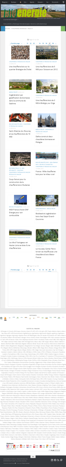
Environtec (48, 364)
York (40, 439)
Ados (63, 331)
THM (31, 428)
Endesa (59, 362)
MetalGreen (34, 395)
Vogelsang (52, 435)
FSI (25, 373)
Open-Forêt (4, 404)
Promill (8, 410)
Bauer (36, 341)
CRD (30, 356)
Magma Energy (49, 391)
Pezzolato (24, 406)
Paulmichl (44, 404)
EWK (24, 368)
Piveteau (61, 406)
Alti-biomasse (16, 337)
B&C (55, 339)
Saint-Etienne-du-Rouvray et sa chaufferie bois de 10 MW (20, 134)
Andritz (33, 337)
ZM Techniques (51, 439)
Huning (55, 379)
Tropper (13, 431)
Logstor (24, 391)
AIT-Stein (57, 335)
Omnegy (54, 402)
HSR (45, 379)
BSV (8, 350)
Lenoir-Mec (47, 389)
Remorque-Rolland (45, 412)
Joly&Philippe (40, 383)
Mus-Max (25, 397)
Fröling (22, 373)
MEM (54, 393)
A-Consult (10, 331)
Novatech (23, 402)
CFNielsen (48, 352)
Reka (37, 412)
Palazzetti (32, 404)
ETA (18, 366)
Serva (1, 420)
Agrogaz (9, 335)
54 (40, 43)
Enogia (38, 364)
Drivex (50, 360)
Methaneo (41, 395)
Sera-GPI (47, 418)
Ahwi (25, 335)
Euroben (44, 366)
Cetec (38, 352)
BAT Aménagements (28, 341)
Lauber (31, 389)
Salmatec (58, 414)
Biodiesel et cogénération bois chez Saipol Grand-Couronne (46, 216)
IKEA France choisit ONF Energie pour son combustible (19, 213)
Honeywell (22, 379)
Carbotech (4, 352)
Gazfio (49, 373)
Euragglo (29, 366)
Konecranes (23, 387)
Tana (11, 426)
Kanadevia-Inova (6, 385)
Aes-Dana (4, 333)
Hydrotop (60, 379)
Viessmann (32, 435)
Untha (60, 431)
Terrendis (62, 426)
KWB (58, 387)
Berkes (3, 344)
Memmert (9, 395)
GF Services (60, 373)
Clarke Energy (32, 354)
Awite (46, 339)
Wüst (32, 439)
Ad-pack (41, 331)
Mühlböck (60, 397)
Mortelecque (61, 395)
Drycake (55, 360)
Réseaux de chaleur (15, 174)
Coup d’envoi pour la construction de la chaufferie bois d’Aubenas (19, 182)
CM (38, 354)
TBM (14, 426)
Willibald (24, 439)
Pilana (44, 406)
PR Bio (38, 408)
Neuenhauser (46, 399)
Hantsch (56, 375)
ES (2, 366)
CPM (27, 356)
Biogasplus (21, 346)
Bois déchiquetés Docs (15, 124)
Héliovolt (2, 381)
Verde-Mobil (4, 435)
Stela (8, 424)
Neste (40, 399)
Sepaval (26, 418)
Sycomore (63, 424)
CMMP (41, 354)
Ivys (4, 383)
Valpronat (30, 433)
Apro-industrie (55, 337)
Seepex (7, 418)
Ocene (32, 402)
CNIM (46, 354)
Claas (25, 354)
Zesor (44, 439)
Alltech (10, 337)
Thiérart (27, 428)
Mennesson (16, 395)
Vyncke (7, 437)
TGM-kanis (8, 428)
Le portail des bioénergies (10, 19)
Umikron (37, 431)
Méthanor (47, 397)
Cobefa (50, 354)
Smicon (55, 420)
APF (49, 337)
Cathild (15, 352)
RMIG (56, 412)
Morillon (54, 395)
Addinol (54, 331)
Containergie (21, 356)
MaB (43, 391)
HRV (41, 379)
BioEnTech (61, 344)
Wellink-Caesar (55, 437)
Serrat (62, 418)
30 (34, 43)
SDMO (2, 418)
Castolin (10, 352)
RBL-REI (15, 412)
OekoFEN (37, 402)
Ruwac (37, 414)
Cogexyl (56, 354)
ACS (37, 331)
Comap (61, 354)
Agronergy (15, 335)
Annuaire (40, 2)
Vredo (2, 437)
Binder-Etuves (37, 344)
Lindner (3, 391)
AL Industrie (4, 337)
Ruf (33, 414)
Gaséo (36, 373)
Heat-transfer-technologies (28, 377)
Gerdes (54, 373)
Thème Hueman (25, 463)
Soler (14, 422)
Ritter (52, 412)
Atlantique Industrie (28, 339)
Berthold (8, 344)
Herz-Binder (51, 377)
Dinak (29, 360)
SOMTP (32, 422)
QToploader (48, 410)
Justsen (47, 383)
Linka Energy (9, 391)
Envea (42, 364)
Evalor (10, 368)
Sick (19, 420)
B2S (58, 339)
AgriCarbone (35, 333)
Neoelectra (28, 399)
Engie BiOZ (32, 364)
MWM (31, 397)
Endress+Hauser (4, 364)
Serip (52, 418)
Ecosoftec (32, 362)
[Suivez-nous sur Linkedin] (52, 460)
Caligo (36, 350)
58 (53, 43)
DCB (25, 358)
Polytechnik (21, 408)
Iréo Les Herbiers (61, 381)
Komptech (16, 387)
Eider (45, 362)
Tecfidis (26, 426)
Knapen (54, 385)
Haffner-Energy (48, 375)
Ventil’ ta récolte (47, 433)
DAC (9, 358)
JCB (7, 383)
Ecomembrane (24, 362)
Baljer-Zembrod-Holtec (11, 341)
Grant (14, 375)
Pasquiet (38, 404)
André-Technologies (41, 337)
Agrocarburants (41, 208)
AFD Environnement (16, 333)
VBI (35, 433)
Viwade (46, 435)
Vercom (55, 433)
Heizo (38, 377)
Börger (24, 350)
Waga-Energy (14, 437)
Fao (52, 368)
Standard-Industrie (55, 422)
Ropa (60, 412)
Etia (21, 366)
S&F (45, 414)
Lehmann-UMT (38, 389)
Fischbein (24, 370)
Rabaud (54, 410)
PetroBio (18, 406)
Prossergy (14, 410)
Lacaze (22, 389)
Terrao (57, 426)
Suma (49, 424)
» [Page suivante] (55, 43)
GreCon (19, 375)
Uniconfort (43, 431)
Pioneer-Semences (53, 406)
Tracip (55, 428)
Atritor (36, 339)
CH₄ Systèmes (12, 354)
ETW (24, 366)
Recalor (21, 412)
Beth (13, 344)
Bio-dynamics (45, 344)
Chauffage (20, 170)
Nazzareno (9, 399)
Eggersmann (39, 362)
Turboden (21, 431)
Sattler (17, 416)
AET (9, 333)
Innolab (37, 381)
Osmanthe (11, 404)
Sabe (54, 414)
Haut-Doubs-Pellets (6, 377)
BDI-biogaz (46, 341)
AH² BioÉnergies (32, 335)
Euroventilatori (4, 368)
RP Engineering (16, 414)
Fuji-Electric (31, 373)
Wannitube (27, 437)
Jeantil (11, 383)
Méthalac (41, 397)
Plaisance (4, 408)
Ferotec (6, 370)
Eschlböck (7, 366)
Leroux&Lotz (54, 389)
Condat (9, 356)
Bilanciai (30, 344)
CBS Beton (29, 352)
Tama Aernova (5, 426)
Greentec (33, 375)
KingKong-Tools (47, 385)
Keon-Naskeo (32, 385)
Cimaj (21, 354)
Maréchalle (23, 393)
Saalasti (49, 414)
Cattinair (20, 352)
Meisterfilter (49, 393)
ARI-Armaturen (10, 339)
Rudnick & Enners (26, 414)
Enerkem (19, 364)
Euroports (55, 366)
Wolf (29, 439)
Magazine (5, 2)
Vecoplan (39, 433)
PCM (50, 404)
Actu (25, 2)
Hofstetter (6, 379)
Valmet (18, 433)
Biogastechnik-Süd (30, 346)
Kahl (62, 383)
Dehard (35, 358)
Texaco (2, 428)
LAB (8, 389)
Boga (42, 348)
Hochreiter (63, 377)
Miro (50, 395)
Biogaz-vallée (49, 346)
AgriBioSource (27, 333)
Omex (49, 402)
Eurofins (49, 366)
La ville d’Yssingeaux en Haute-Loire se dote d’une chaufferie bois (19, 245)
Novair (17, 402)
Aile (39, 335)
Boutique (13, 2)
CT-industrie (49, 356)
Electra (54, 362)
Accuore (23, 331)
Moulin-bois (9, 397)
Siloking (23, 420)
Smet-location (48, 420)
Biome (11, 348)
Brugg (56, 348)
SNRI (59, 420)
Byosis (19, 350)
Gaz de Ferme (43, 373)
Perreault (3, 406)
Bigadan (24, 344)
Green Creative (26, 375)
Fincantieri (18, 370)
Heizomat (44, 377)
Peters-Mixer (11, 406)
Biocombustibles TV (15, 168)
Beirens (52, 341)
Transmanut (61, 428)
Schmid (49, 416)
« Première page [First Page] (15, 43)
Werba (13, 439)
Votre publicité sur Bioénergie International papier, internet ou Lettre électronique (25, 24)
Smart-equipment (31, 420)
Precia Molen (44, 408)
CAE (33, 350)
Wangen (21, 437)
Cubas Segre (3, 358)
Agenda (32, 2)
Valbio (13, 433)
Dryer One (61, 360)
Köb (62, 387)
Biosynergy (24, 348)
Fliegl (29, 370)
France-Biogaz (47, 370)
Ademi (59, 331)
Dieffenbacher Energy (21, 360)
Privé (50, 408)
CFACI (43, 352)
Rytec (41, 414)
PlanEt (10, 408)
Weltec (62, 437)
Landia (26, 389)
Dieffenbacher (10, 360)
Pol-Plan (15, 408)
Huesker (49, 379)
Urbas (64, 431)
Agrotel (21, 335)
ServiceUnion (7, 420)
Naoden (3, 399)
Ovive (27, 404)
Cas (47, 2)
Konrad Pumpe (31, 387)
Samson (7, 416)
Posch (33, 408)
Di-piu (4, 360)
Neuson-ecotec (55, 399)
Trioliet (8, 431)
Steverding (13, 424)
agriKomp (54, 333)
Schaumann (31, 416)
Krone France (52, 387)
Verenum (11, 435)
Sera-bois (41, 418)
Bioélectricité (13, 92)
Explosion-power (31, 368)
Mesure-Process (25, 395)
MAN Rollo (10, 393)
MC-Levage (41, 393)
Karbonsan (15, 385)
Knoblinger (60, 385)
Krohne (46, 387)
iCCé (18, 381)
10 (27, 43)
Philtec (35, 406)
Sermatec (57, 418)
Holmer (12, 379)
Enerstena (25, 364)
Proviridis (20, 410)
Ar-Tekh (3, 339)
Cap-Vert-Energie (58, 350)
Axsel (51, 339)
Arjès (17, 339)
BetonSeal (18, 344)
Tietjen (36, 428)
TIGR (40, 428)
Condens (14, 356)
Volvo (57, 435)
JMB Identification (30, 383)
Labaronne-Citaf (14, 389)
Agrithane (61, 333)
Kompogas (9, 387)
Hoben (57, 377)
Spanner (42, 422)
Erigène (64, 364)
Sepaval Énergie (33, 418)
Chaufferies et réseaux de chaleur (19, 61)
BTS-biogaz (14, 350)
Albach (63, 335)
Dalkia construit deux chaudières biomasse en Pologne (45, 139)
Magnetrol (57, 391)
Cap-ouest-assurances (46, 350)
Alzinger (24, 337)
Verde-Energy (62, 433)
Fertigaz (12, 370)
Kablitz (57, 383)
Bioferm (3, 346)
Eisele (49, 362)
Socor (63, 420)
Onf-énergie (61, 402)
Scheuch (37, 416)
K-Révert (52, 383)
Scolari (63, 416)
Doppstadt (44, 360)
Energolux (13, 364)
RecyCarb (26, 412)
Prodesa (55, 408)
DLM (39, 360)
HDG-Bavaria (16, 377)
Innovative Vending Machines (48, 381)
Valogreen (24, 433)
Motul (3, 397)
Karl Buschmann (23, 385)
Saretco (12, 416)
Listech (19, 391)
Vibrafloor (25, 435)
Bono (46, 348)
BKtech (35, 348)
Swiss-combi (55, 424)
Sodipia (5, 422)
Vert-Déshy (18, 435)
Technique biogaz (33, 426)
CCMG (34, 352)
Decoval (29, 358)
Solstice (19, 422)
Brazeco (51, 348)
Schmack (43, 416)
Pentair (62, 404)
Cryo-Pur (35, 356)
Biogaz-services (40, 346)
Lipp (15, 391)
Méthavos (54, 397)
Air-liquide (43, 335)
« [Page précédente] (21, 43)
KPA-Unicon (39, 387)
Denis (45, 358)
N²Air (28, 402)
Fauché (60, 368)
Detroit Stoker (58, 358)
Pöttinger (41, 410)
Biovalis (30, 348)
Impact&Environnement (27, 381)
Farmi (55, 368)
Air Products (50, 335)
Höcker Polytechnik (11, 381)
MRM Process (18, 397)
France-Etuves (56, 370)
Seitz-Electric (19, 418)
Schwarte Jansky (56, 416)
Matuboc (29, 393)
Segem (12, 418)
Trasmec (2, 431)
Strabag (19, 424)
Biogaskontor (13, 346)
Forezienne (35, 370)
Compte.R (3, 356)
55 (43, 43)
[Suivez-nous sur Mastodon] (61, 460)
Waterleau (34, 437)
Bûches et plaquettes (46, 164)
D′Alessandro (15, 362)
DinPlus (34, 360)
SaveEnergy (23, 416)
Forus (40, 370)
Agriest (49, 333)
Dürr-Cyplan (8, 362)
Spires (47, 422)
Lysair (38, 391)
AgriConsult (43, 333)
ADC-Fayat (48, 331)
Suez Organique (43, 424)
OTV (16, 404)
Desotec (51, 358)
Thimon (22, 428)
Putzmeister (34, 410)
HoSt (27, 379)
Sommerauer (25, 422)
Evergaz (15, 368)
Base (19, 341)
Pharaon (30, 406)
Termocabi (51, 426)
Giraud (2, 375)
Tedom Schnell (43, 426)
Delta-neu (40, 358)
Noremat (5, 402)
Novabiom (12, 402)
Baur (40, 341)
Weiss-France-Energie (44, 437)
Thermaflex (15, 428)
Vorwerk (62, 435)
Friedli (17, 373)
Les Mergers (62, 389)
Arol (20, 339)
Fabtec (39, 368)
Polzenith (28, 408)
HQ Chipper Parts (34, 379)
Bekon (56, 341)
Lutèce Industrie (32, 391)
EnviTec (54, 364)
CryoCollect (42, 356)
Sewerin (14, 420)
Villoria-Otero (39, 435)
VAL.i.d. (9, 433)
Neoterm (34, 399)
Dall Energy (14, 358)
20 (30, 43)
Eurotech (61, 366)
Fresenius (11, 373)
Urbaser (3, 433)
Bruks (60, 348)
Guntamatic (40, 375)
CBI (24, 352)
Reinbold (32, 412)
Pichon (40, 406)
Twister (28, 431)
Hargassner (62, 375)
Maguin (63, 391)
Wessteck (18, 439)
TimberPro (45, 428)
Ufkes (32, 431)
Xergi (36, 439)
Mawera (35, 393)
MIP (46, 395)
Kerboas (39, 385)
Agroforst (3, 335)
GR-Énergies (8, 375)
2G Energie (3, 331)
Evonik (20, 368)
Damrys (21, 358)
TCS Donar (20, 426)
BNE (39, 348)
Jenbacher (16, 383)
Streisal (25, 424)
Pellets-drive (55, 404)
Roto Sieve (8, 414)
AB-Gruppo (17, 331)
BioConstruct (53, 344)
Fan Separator (46, 368)
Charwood (55, 352)
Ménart (36, 397)
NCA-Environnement (18, 399)
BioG (7, 346)
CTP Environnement (59, 356)
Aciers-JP (29, 331)
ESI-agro (13, 366)
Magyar (4, 393)
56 (46, 43)
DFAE (64, 358)
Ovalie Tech (22, 404)
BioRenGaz (17, 348)
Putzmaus (27, 410)
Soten (37, 422)
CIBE (18, 354)
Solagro (10, 422)
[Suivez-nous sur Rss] (58, 460)
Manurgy (16, 393)
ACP (34, 331)
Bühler (29, 350)
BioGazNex (57, 346)
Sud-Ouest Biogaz (32, 424)
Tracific (51, 428)
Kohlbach (2, 387)
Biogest (6, 348)
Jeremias (22, 383)
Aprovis (62, 337)
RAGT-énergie (61, 410)
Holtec (16, 379)
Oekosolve (44, 402)
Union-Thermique (52, 431)
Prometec (2, 410)
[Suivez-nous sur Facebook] (55, 460)
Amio (28, 337)
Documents (55, 2)
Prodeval (60, 408)
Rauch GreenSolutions (6, 412)
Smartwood (40, 420)
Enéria (59, 364)
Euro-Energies (36, 366)
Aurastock (41, 339)
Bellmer (62, 341)
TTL (17, 431)
